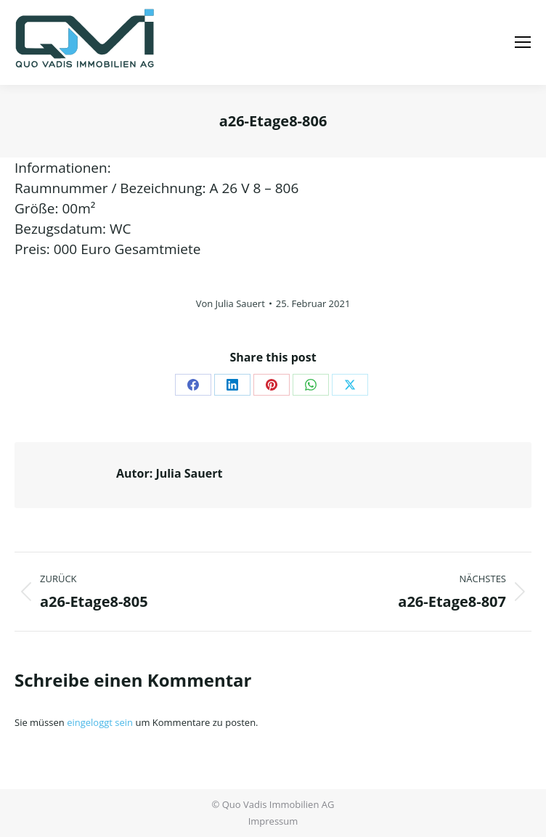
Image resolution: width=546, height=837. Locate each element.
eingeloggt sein (100, 722)
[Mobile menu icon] (522, 42)
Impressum (273, 821)
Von (230, 303)
